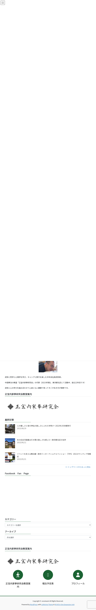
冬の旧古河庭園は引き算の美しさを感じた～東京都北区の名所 (41, 440)
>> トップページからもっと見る (78, 467)
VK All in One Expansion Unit (64, 604)
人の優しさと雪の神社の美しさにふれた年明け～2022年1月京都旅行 (44, 425)
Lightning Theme (47, 604)
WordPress (34, 604)
